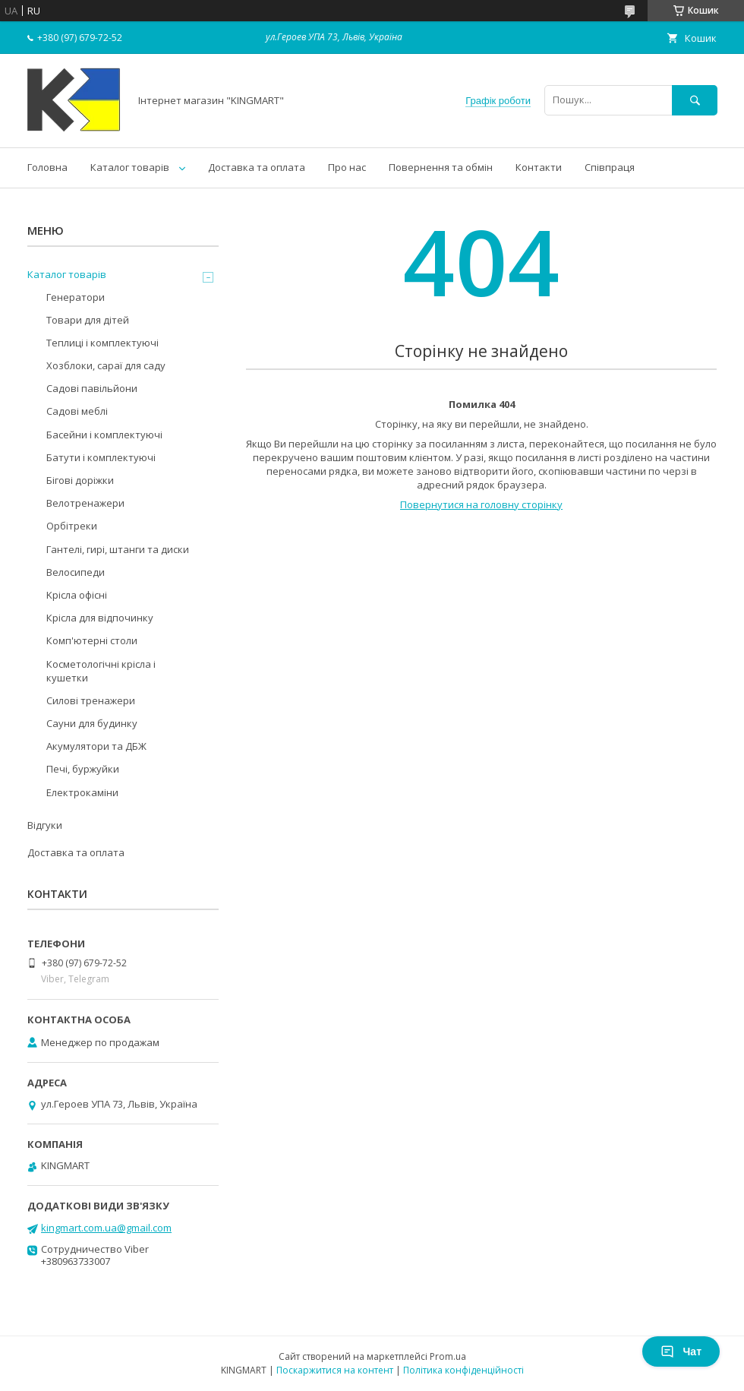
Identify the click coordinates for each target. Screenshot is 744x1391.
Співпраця (610, 167)
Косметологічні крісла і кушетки (101, 670)
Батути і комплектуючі (101, 457)
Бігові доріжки (80, 480)
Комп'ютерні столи (91, 640)
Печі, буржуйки (82, 769)
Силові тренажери (90, 700)
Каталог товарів (129, 167)
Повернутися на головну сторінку (481, 504)
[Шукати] (694, 100)
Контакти (538, 167)
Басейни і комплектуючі (104, 434)
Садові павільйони (91, 388)
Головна (47, 167)
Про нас (347, 167)
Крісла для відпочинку (99, 617)
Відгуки (44, 825)
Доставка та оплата (256, 167)
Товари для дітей (87, 320)
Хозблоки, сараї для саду (106, 365)
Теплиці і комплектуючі (102, 342)
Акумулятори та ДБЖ (96, 746)
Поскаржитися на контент (334, 1370)
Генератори (75, 297)
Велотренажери (85, 503)
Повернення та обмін (441, 167)
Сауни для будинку (91, 723)
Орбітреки (71, 526)
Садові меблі (77, 411)
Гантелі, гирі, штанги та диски (117, 549)
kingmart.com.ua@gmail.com (106, 1228)
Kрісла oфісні (76, 595)
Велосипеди (75, 572)
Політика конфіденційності (463, 1370)
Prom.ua (448, 1356)
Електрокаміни (82, 792)
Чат (680, 1351)
